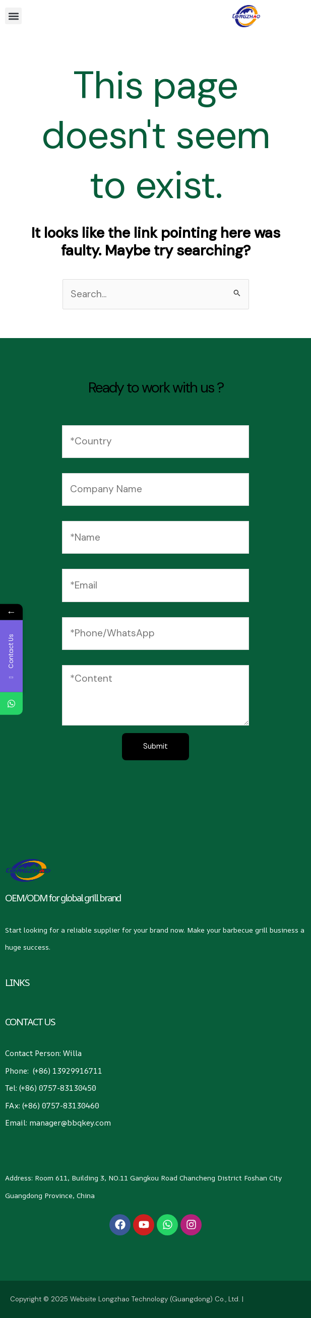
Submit (155, 746)
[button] (13, 16)
